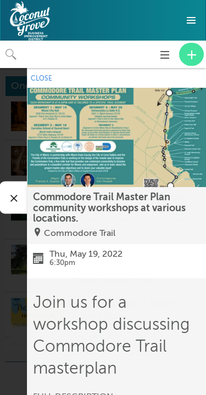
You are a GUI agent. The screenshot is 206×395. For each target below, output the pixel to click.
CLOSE (41, 78)
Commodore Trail (79, 233)
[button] (191, 20)
